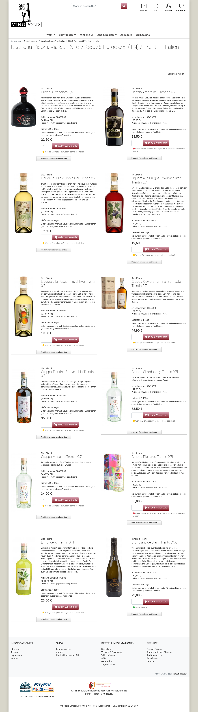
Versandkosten (180, 673)
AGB (103, 658)
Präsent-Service (154, 649)
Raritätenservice (154, 655)
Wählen (176, 74)
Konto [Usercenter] (168, 7)
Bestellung (106, 649)
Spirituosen (66, 34)
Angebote (126, 34)
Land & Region (105, 34)
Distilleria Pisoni (138, 539)
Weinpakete (143, 34)
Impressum (16, 655)
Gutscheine (152, 658)
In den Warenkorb (65, 146)
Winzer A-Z (86, 34)
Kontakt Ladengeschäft (67, 655)
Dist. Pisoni (46, 88)
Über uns (15, 649)
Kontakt (15, 658)
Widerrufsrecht (108, 655)
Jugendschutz (108, 664)
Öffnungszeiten (63, 649)
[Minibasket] (181, 7)
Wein (49, 34)
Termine (14, 652)
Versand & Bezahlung (111, 652)
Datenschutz (107, 661)
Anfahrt (60, 652)
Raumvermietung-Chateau (159, 652)
